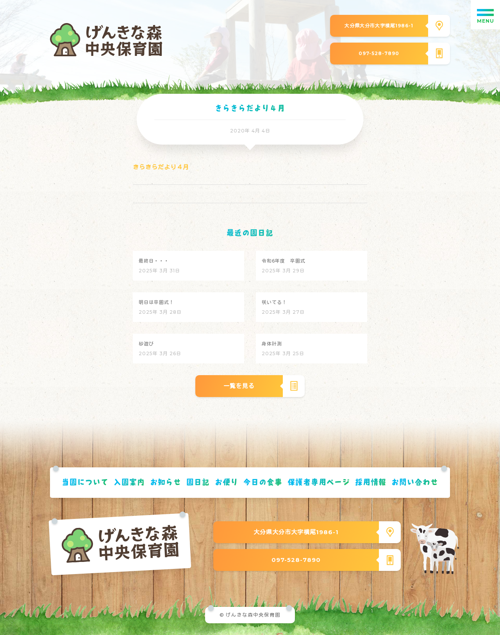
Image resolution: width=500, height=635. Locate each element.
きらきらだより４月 (161, 167)
